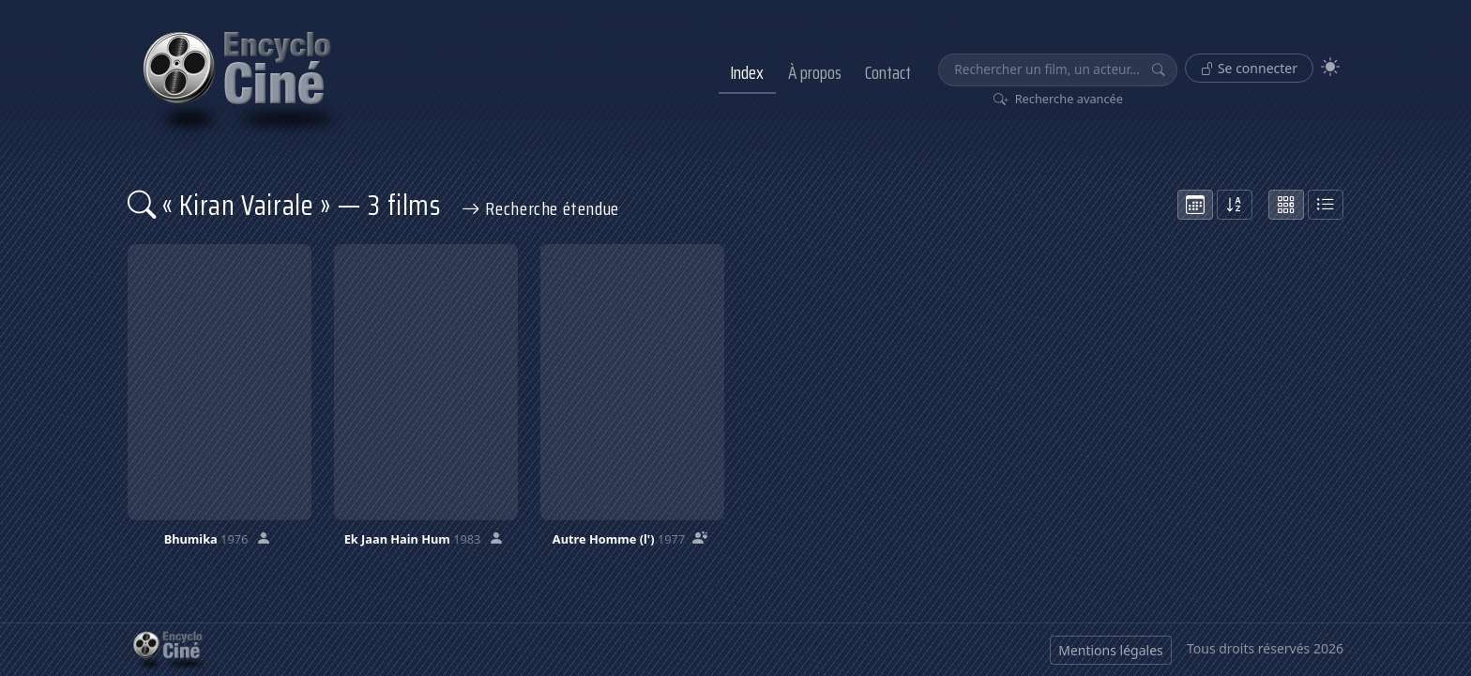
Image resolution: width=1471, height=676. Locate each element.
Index (747, 72)
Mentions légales (1110, 650)
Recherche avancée (1058, 98)
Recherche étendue (540, 208)
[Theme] (1330, 67)
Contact (888, 72)
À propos (815, 72)
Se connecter (1249, 68)
